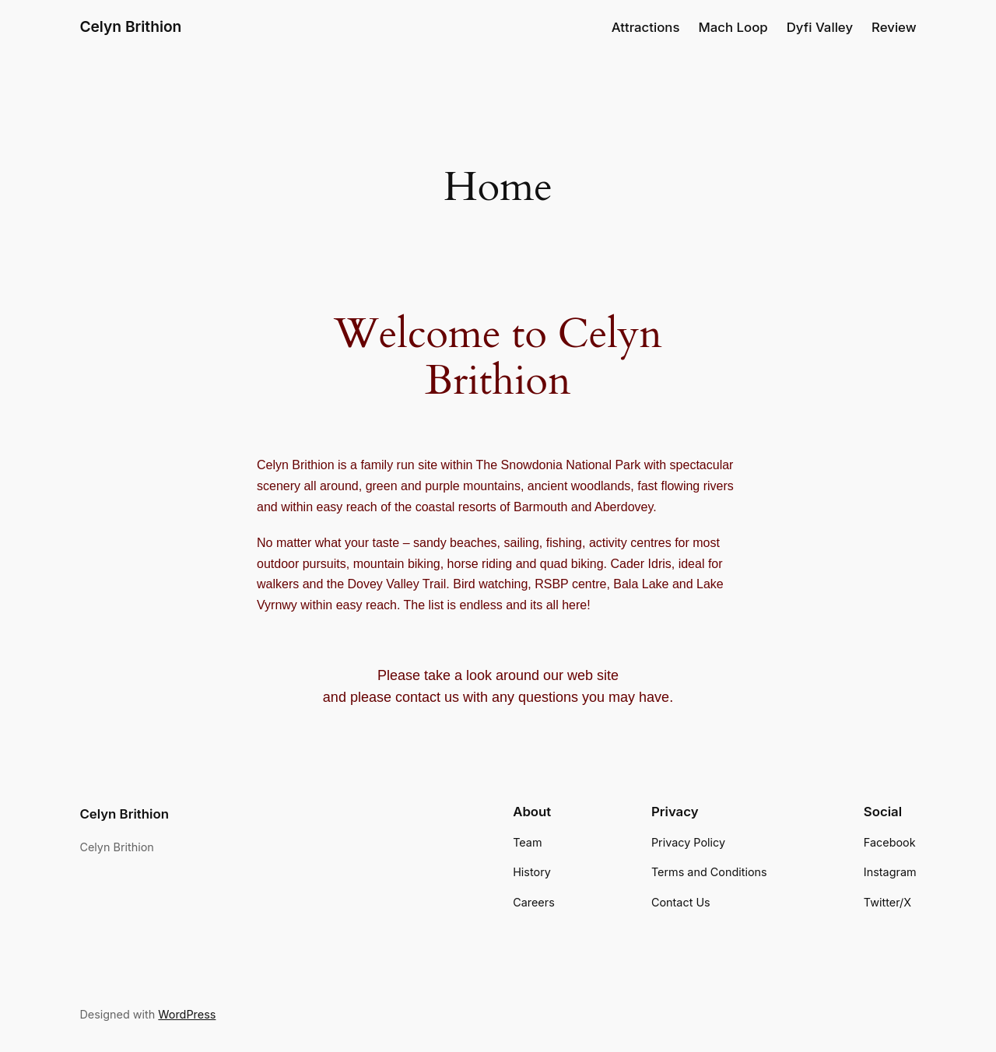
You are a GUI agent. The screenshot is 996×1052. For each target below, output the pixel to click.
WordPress (181, 963)
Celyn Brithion (130, 27)
